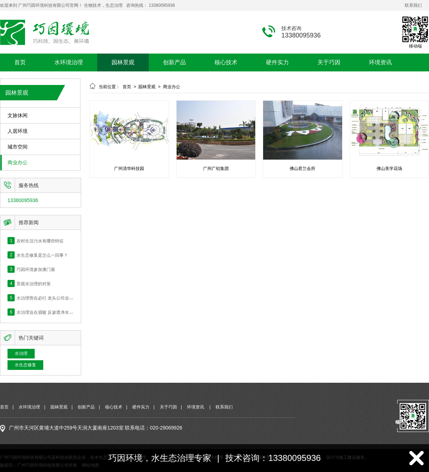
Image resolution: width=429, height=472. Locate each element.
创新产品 (174, 62)
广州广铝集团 (216, 168)
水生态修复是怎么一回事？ (42, 254)
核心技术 (225, 62)
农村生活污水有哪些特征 (40, 240)
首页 (20, 62)
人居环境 (18, 131)
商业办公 (18, 162)
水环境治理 (68, 62)
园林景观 (123, 62)
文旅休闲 (18, 115)
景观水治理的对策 (33, 283)
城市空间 (18, 147)
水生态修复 (25, 364)
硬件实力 (277, 62)
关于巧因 (328, 62)
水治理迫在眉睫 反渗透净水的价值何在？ (55, 312)
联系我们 (413, 5)
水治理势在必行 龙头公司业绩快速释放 (53, 297)
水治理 (21, 353)
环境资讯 (380, 62)
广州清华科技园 (129, 168)
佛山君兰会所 (302, 168)
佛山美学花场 (389, 168)
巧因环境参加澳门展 (35, 269)
